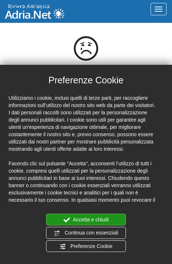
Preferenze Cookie (86, 246)
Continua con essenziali (86, 233)
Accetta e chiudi (86, 220)
